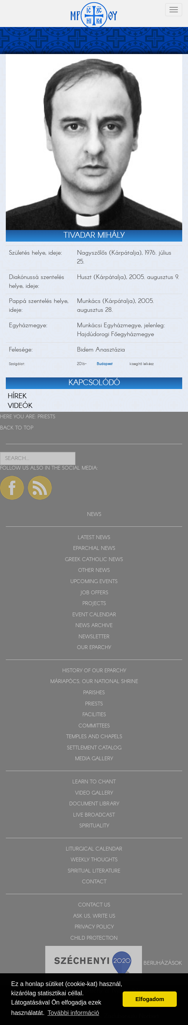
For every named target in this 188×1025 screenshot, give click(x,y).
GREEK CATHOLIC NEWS (94, 559)
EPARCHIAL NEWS (94, 548)
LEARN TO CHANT (94, 782)
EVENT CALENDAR (94, 615)
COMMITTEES (94, 726)
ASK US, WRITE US (94, 916)
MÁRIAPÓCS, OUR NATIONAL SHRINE (94, 681)
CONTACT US (94, 905)
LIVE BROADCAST (94, 815)
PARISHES (94, 693)
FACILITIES (94, 715)
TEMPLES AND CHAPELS (94, 737)
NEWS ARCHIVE (94, 625)
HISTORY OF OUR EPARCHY (94, 671)
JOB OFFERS (94, 593)
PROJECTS (94, 603)
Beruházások (163, 963)
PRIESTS (46, 417)
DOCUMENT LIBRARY (94, 804)
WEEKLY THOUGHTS (94, 860)
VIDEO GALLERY (94, 793)
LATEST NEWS (94, 537)
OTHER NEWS (94, 570)
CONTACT (94, 882)
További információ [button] (73, 1013)
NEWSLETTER (94, 637)
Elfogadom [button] (149, 999)
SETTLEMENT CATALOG (94, 748)
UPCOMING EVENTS (94, 581)
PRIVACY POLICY (94, 927)
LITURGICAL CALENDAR (94, 849)
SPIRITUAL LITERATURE (94, 871)
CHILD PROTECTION (94, 938)
